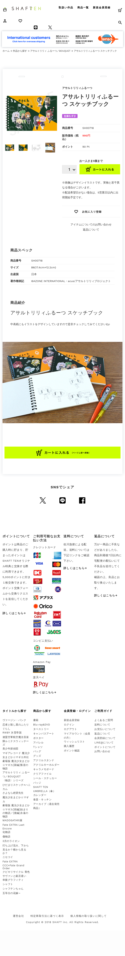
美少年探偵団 (10, 748)
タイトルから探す (15, 710)
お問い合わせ (102, 751)
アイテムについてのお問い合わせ (91, 224)
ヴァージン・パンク (14, 720)
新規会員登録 (102, 7)
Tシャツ (38, 747)
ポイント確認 (72, 750)
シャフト (8, 884)
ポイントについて (104, 747)
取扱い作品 (66, 7)
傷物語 (7, 836)
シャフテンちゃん (13, 888)
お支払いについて (104, 729)
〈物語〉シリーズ (13, 780)
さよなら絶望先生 (13, 792)
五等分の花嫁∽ (12, 893)
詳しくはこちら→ (14, 613)
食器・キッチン (42, 799)
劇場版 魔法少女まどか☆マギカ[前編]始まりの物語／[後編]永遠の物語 (16, 811)
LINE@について (104, 742)
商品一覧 (83, 7)
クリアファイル (42, 773)
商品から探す (42, 710)
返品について (91, 229)
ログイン (69, 724)
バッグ (37, 751)
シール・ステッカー (45, 778)
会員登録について (104, 738)
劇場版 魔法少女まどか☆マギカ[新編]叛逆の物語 (16, 765)
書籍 (35, 720)
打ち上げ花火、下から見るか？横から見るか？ (16, 849)
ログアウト (70, 729)
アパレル (38, 742)
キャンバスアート (43, 733)
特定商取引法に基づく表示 (47, 915)
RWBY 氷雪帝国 (12, 732)
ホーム (6, 51)
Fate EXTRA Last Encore (13, 826)
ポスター (38, 738)
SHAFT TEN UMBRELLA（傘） (44, 789)
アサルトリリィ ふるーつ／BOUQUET (50, 51)
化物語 (7, 832)
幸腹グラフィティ (13, 879)
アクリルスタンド (43, 760)
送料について (102, 724)
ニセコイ (8, 857)
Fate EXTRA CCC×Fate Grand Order (13, 865)
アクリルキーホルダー (46, 764)
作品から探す (20, 51)
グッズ (37, 755)
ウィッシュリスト (74, 741)
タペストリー (41, 729)
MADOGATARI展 (12, 820)
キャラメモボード (43, 769)
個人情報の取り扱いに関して (88, 915)
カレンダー (39, 795)
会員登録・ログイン (77, 710)
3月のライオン (11, 841)
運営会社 (18, 915)
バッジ (37, 782)
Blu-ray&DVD (41, 724)
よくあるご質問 (103, 720)
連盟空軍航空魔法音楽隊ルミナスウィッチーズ (16, 741)
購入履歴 (69, 746)
